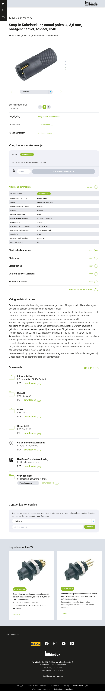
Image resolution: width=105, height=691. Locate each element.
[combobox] (36, 92)
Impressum (54, 685)
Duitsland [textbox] (18, 521)
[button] (3, 3)
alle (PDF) (89, 368)
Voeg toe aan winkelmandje (48, 117)
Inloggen (20, 685)
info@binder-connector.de (53, 676)
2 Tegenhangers (46, 133)
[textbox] (35, 91)
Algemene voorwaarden (37, 685)
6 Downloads (46, 125)
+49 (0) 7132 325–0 (54, 667)
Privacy (66, 685)
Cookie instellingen (80, 685)
